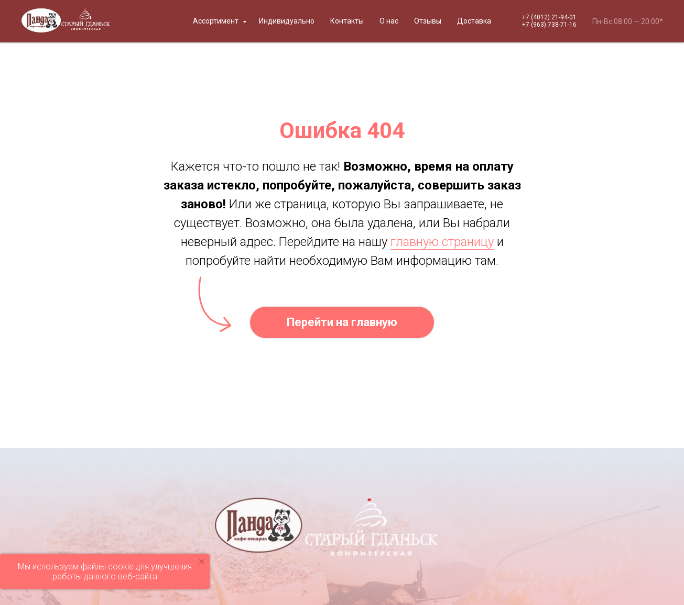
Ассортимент (216, 21)
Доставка (474, 21)
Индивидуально (286, 21)
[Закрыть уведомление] (202, 561)
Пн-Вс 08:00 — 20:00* (627, 21)
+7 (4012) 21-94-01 (549, 17)
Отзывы (427, 21)
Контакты (347, 21)
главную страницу (442, 241)
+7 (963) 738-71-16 (549, 24)
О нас (388, 21)
